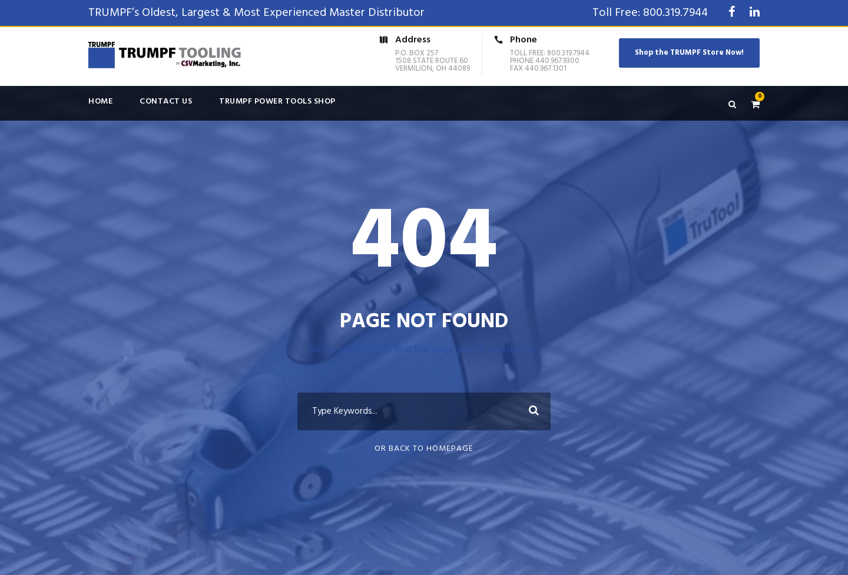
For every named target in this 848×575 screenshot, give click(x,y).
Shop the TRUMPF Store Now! (689, 52)
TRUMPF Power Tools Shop (277, 101)
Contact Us (166, 101)
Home (100, 101)
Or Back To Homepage (424, 449)
